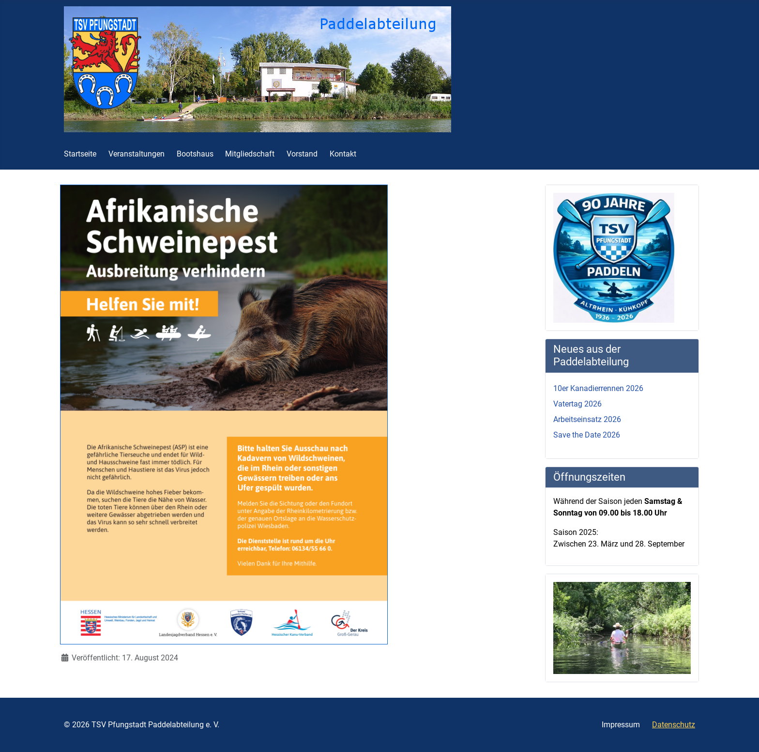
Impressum (621, 724)
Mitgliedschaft (249, 153)
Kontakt (343, 153)
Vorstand (302, 153)
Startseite (80, 153)
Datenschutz (673, 724)
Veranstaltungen (136, 153)
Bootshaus (195, 153)
